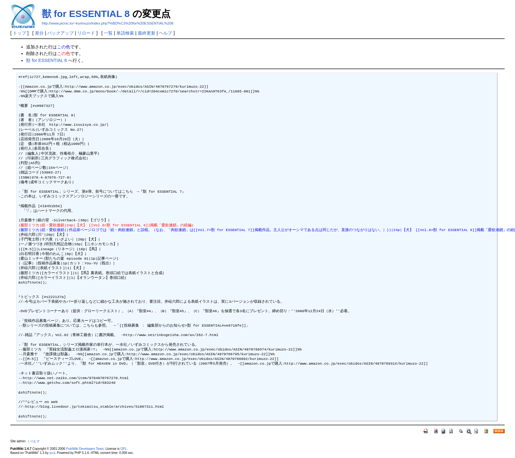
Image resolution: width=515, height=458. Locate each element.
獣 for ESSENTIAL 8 (86, 13)
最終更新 (146, 33)
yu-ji (52, 453)
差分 (39, 33)
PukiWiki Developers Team (85, 448)
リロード (86, 33)
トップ (19, 33)
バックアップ (60, 33)
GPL (123, 448)
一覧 (108, 33)
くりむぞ (33, 441)
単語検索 (125, 33)
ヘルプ (165, 33)
